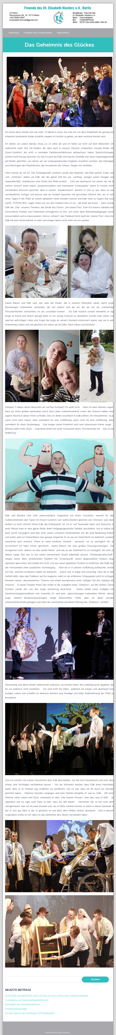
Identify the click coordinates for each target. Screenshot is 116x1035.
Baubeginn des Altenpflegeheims (22, 1004)
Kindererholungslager (16, 1009)
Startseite (13, 32)
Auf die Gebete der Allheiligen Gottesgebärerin (30, 1013)
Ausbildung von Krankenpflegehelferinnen (27, 1000)
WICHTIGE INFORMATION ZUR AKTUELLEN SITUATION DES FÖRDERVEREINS (46, 996)
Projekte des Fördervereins (38, 32)
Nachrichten (63, 32)
